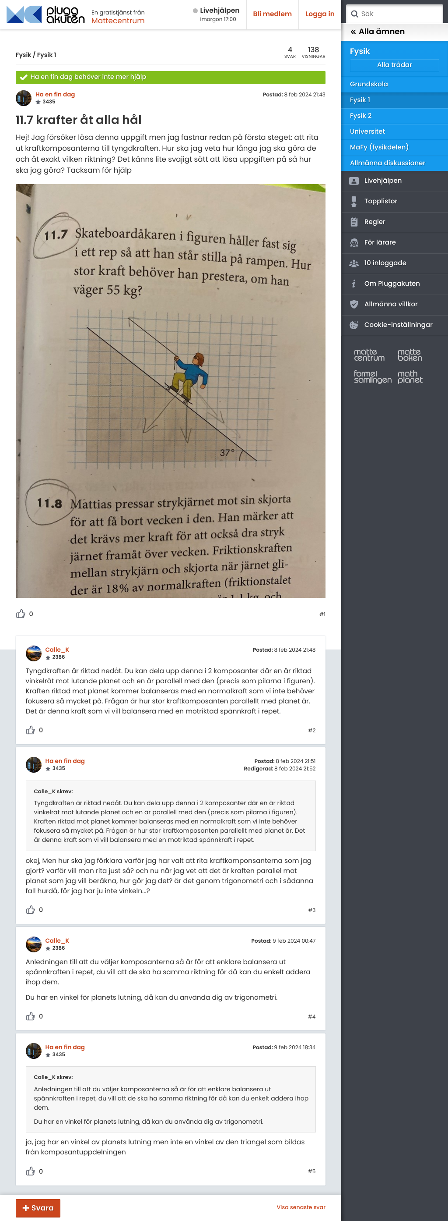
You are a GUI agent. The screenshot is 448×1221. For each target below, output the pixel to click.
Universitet (367, 131)
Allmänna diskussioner (387, 163)
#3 (311, 910)
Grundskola (369, 84)
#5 (312, 1171)
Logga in (320, 14)
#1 (322, 614)
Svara (43, 1208)
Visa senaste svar (301, 1207)
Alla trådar (394, 65)
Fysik (23, 54)
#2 (311, 731)
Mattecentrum (118, 21)
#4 (312, 1017)
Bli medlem (272, 14)
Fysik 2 (360, 116)
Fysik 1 (46, 54)
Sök (354, 14)
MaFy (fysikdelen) (379, 147)
